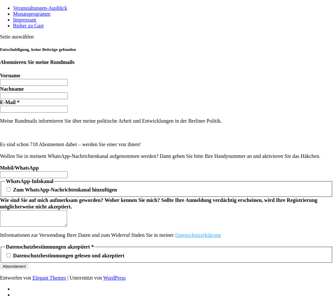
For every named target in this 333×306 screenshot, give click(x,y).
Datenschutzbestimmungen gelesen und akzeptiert (65, 258)
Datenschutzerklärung (198, 238)
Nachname (12, 89)
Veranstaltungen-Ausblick (40, 8)
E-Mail (10, 102)
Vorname (10, 75)
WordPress (114, 280)
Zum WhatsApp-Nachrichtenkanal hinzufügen (62, 189)
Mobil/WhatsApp (19, 168)
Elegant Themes (49, 280)
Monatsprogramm (32, 14)
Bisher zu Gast (28, 25)
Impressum (24, 20)
